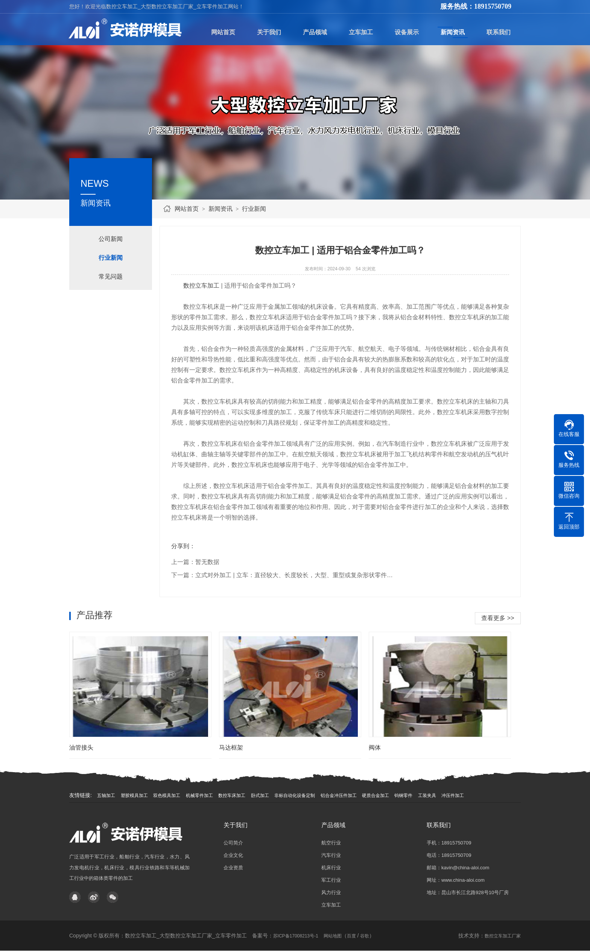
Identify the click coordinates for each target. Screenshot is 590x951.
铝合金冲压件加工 (339, 795)
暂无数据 (207, 562)
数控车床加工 (231, 795)
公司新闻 (111, 239)
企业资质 (233, 867)
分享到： (183, 546)
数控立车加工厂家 (503, 936)
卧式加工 (260, 795)
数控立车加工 (201, 285)
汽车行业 (331, 855)
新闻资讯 (220, 209)
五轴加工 (106, 795)
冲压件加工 (452, 795)
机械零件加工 (199, 795)
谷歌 (364, 936)
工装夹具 (427, 795)
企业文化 (233, 855)
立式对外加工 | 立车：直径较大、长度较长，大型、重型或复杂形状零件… (294, 575)
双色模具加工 (166, 795)
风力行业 (331, 892)
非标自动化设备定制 (294, 795)
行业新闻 (254, 209)
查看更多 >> (497, 618)
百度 (351, 936)
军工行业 (331, 880)
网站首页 (187, 209)
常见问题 (111, 276)
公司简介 (233, 843)
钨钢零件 (403, 795)
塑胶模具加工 (134, 795)
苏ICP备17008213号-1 (295, 936)
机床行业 (331, 867)
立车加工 (331, 905)
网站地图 (333, 936)
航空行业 (331, 843)
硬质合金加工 (375, 795)
